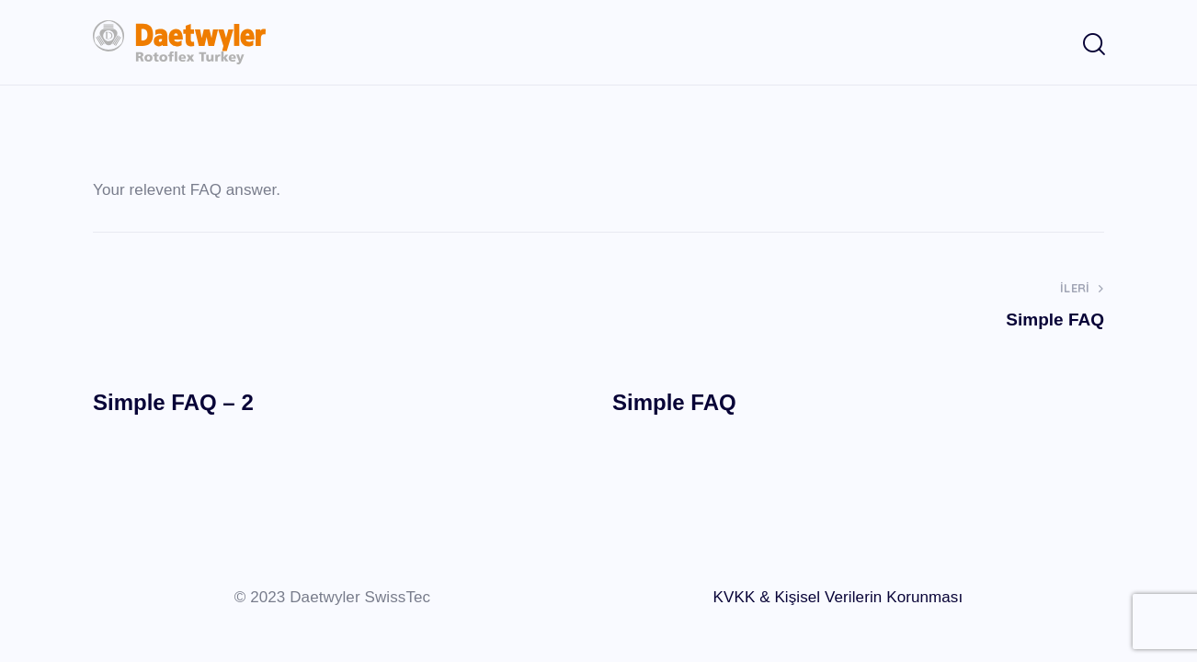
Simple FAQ (674, 402)
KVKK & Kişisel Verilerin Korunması (838, 597)
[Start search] (1092, 45)
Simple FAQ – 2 (173, 402)
